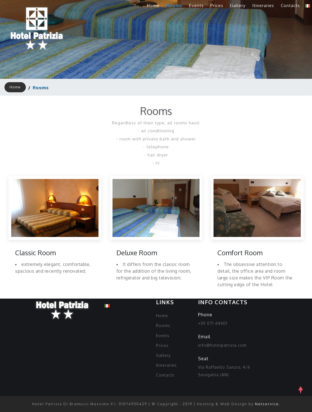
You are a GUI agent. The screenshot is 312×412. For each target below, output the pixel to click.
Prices (216, 5)
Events (196, 5)
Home (153, 5)
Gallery (238, 5)
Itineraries (263, 5)
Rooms (174, 5)
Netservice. (267, 404)
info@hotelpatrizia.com (222, 345)
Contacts (290, 5)
